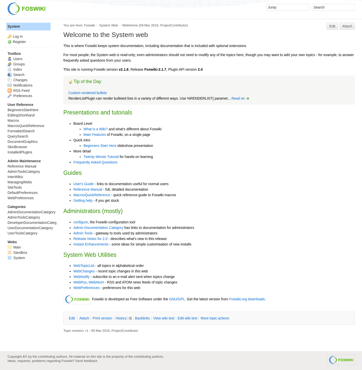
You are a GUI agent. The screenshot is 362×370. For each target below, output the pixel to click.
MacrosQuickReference (91, 195)
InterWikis (15, 177)
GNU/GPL (177, 299)
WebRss (80, 282)
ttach (84, 318)
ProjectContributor (173, 25)
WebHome (130, 25)
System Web (108, 25)
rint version (102, 318)
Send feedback (86, 361)
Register (19, 42)
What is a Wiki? (95, 129)
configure (80, 222)
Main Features (94, 135)
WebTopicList (83, 266)
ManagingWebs (20, 182)
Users (15, 59)
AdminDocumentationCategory (32, 212)
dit (72, 318)
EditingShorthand (21, 115)
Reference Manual (87, 189)
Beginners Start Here (99, 146)
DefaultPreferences (23, 193)
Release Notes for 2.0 (90, 239)
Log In (18, 36)
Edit (332, 26)
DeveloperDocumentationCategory (35, 223)
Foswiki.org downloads (247, 299)
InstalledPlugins (20, 152)
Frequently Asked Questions (95, 162)
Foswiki (89, 25)
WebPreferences (86, 288)
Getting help (83, 200)
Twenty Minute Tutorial (101, 157)
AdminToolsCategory (24, 172)
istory (121, 318)
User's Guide (83, 184)
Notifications (20, 85)
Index (15, 69)
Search (16, 75)
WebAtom (96, 282)
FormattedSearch (21, 131)
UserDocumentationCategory (30, 228)
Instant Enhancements (90, 244)
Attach (347, 26)
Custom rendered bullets (87, 93)
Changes (17, 80)
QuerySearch (18, 136)
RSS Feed (18, 91)
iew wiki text (163, 318)
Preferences (20, 96)
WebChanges (84, 271)
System (14, 26)
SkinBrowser (17, 147)
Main (14, 247)
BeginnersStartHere (23, 110)
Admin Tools (83, 233)
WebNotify (81, 277)
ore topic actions (215, 318)
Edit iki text (187, 318)
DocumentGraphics (23, 142)
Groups (16, 64)
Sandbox (17, 253)
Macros (13, 120)
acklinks (142, 318)
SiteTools (15, 187)
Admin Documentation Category (98, 228)
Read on (241, 98)
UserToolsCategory (22, 233)
